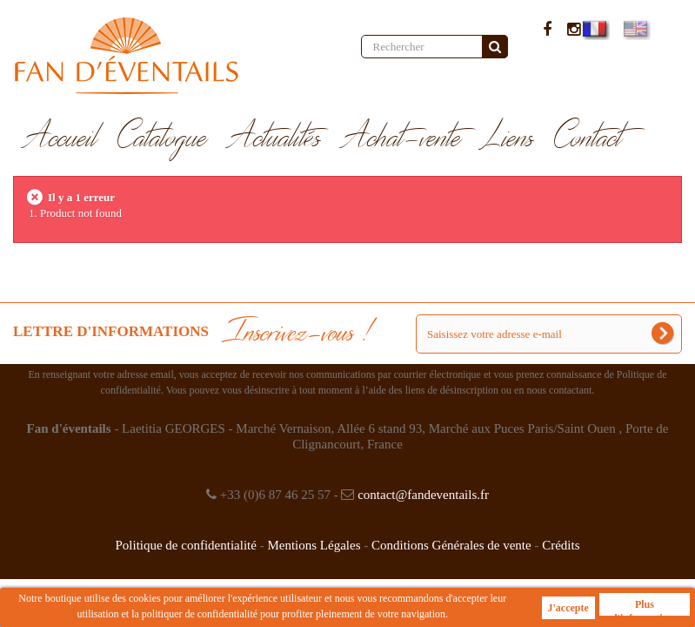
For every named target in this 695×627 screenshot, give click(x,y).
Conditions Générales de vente (451, 545)
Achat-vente (401, 138)
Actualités (274, 138)
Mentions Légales (313, 545)
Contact (588, 138)
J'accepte (568, 608)
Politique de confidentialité (185, 545)
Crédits (560, 545)
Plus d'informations (644, 607)
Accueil (60, 138)
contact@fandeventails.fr (423, 495)
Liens (508, 138)
